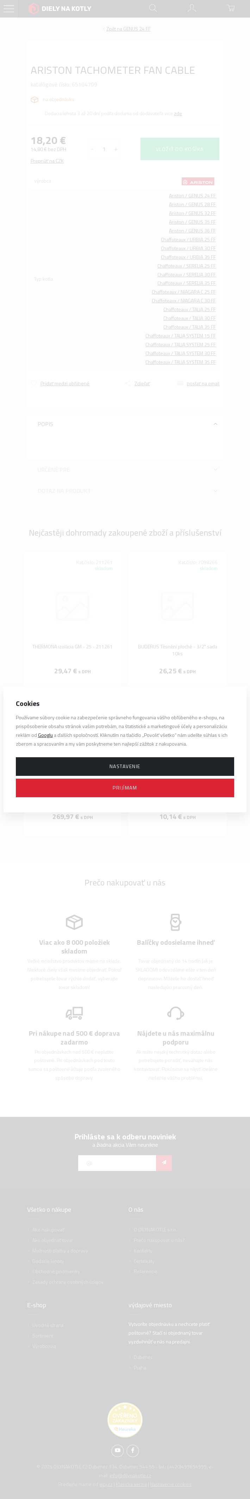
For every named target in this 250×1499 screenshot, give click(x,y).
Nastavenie (125, 766)
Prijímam (125, 787)
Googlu (45, 735)
